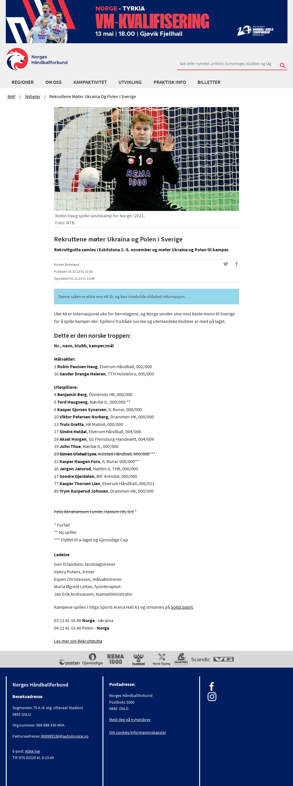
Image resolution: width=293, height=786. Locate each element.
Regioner (23, 82)
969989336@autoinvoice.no (65, 736)
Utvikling (130, 82)
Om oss (53, 82)
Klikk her (32, 751)
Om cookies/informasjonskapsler (137, 732)
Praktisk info (170, 82)
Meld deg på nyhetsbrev (130, 719)
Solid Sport (182, 607)
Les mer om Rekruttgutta (78, 641)
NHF (12, 96)
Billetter (208, 82)
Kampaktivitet (90, 82)
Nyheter (33, 96)
